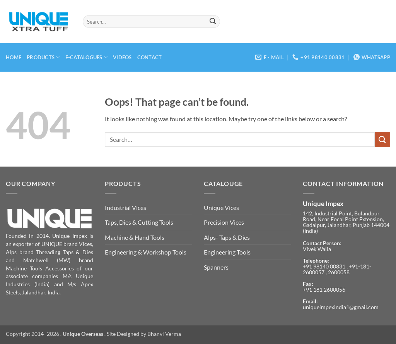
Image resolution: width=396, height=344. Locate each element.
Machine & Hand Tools (134, 237)
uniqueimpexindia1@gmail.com (341, 307)
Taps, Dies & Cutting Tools (139, 222)
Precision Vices (224, 222)
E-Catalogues (86, 57)
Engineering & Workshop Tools (145, 252)
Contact (149, 57)
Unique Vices (221, 207)
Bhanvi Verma (164, 333)
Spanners (216, 267)
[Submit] (213, 21)
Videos (122, 57)
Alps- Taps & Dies (227, 237)
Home (13, 57)
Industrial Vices (125, 207)
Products (43, 57)
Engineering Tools (227, 252)
